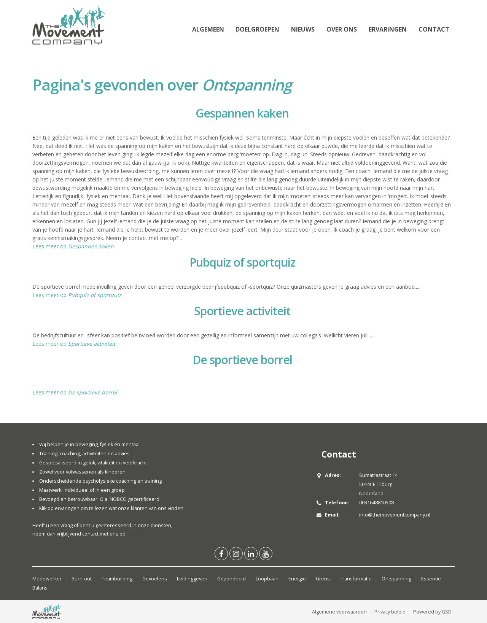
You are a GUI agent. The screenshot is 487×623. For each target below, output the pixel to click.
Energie (297, 578)
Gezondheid (231, 578)
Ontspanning (396, 578)
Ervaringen (388, 29)
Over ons (341, 29)
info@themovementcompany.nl (394, 515)
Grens (323, 578)
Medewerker (47, 578)
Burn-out (82, 578)
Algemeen (208, 29)
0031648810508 (376, 502)
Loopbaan (267, 578)
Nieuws (303, 29)
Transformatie (356, 578)
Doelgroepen (257, 29)
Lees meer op (73, 246)
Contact (434, 29)
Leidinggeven (192, 578)
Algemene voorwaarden (339, 612)
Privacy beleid (390, 612)
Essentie (431, 578)
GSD (447, 612)
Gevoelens (154, 578)
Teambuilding (117, 578)
